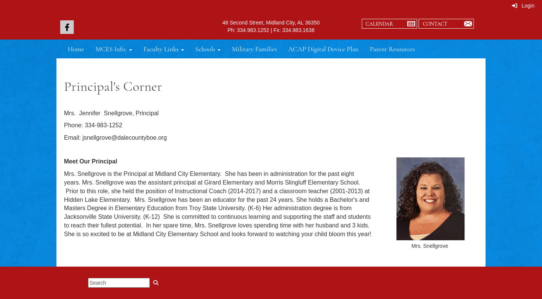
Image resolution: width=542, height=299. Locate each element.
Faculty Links (163, 49)
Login (523, 6)
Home (76, 49)
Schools (208, 49)
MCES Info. (113, 49)
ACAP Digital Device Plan (323, 49)
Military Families (254, 49)
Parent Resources (392, 49)
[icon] (67, 27)
